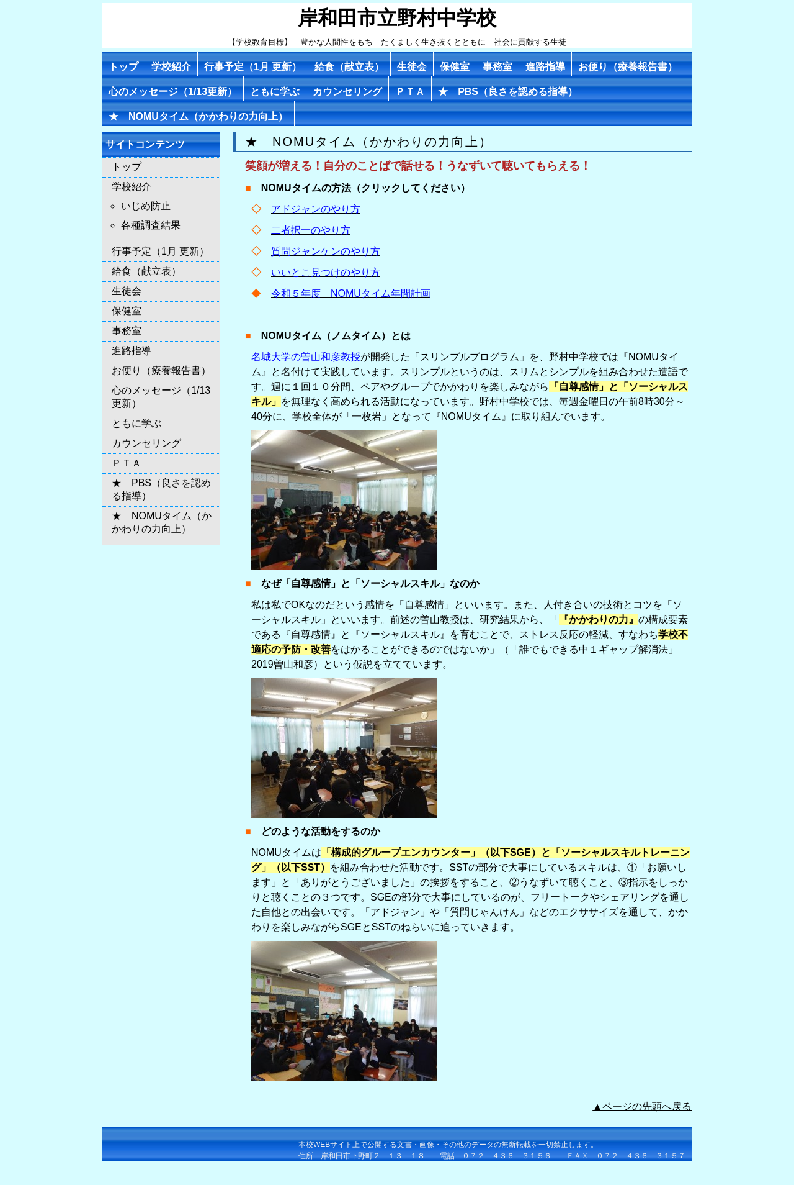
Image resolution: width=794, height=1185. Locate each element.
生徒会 (412, 66)
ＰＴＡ (410, 91)
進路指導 (545, 66)
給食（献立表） (349, 66)
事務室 (497, 66)
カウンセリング (347, 91)
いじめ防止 (146, 206)
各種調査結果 (151, 225)
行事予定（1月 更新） (252, 66)
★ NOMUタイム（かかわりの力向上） (198, 116)
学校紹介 (171, 66)
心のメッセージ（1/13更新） (173, 91)
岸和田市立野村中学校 (397, 18)
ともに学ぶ (275, 91)
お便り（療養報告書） (627, 66)
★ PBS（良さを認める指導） (508, 91)
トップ (123, 66)
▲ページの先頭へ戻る (642, 1106)
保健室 (455, 66)
